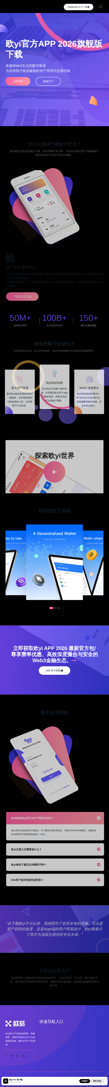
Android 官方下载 (78, 7)
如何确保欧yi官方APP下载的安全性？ (34, 818)
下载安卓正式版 (24, 296)
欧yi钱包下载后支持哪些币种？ (31, 864)
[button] (51, 608)
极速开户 (48, 81)
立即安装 (18, 81)
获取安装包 (97, 1081)
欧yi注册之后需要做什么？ (28, 849)
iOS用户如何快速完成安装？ (29, 880)
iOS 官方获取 (54, 670)
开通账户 (84, 1081)
